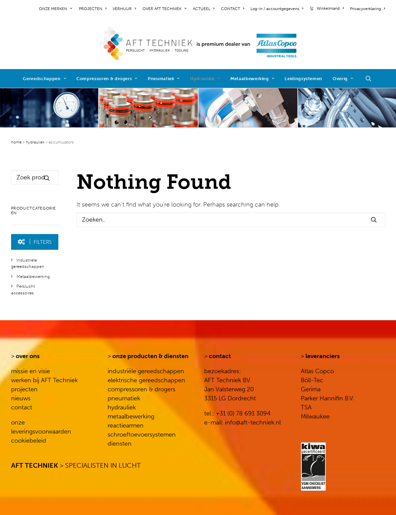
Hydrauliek (205, 78)
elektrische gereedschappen (146, 380)
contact (21, 407)
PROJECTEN (92, 8)
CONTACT (232, 8)
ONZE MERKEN (55, 8)
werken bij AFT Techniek (44, 380)
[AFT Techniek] (198, 43)
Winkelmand (330, 8)
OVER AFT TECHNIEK (164, 8)
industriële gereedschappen (146, 371)
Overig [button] (343, 78)
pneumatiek (124, 398)
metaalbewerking (131, 416)
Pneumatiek (164, 78)
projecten (24, 389)
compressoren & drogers (141, 389)
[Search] (230, 219)
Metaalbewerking (252, 78)
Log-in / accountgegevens (276, 8)
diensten (119, 443)
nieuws (21, 398)
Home (16, 142)
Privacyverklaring (367, 8)
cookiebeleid (28, 440)
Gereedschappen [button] (44, 78)
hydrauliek (122, 407)
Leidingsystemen (303, 78)
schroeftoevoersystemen (142, 434)
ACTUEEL (203, 8)
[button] (371, 78)
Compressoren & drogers (106, 78)
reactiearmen (126, 425)
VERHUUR (124, 8)
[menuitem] (56, 8)
